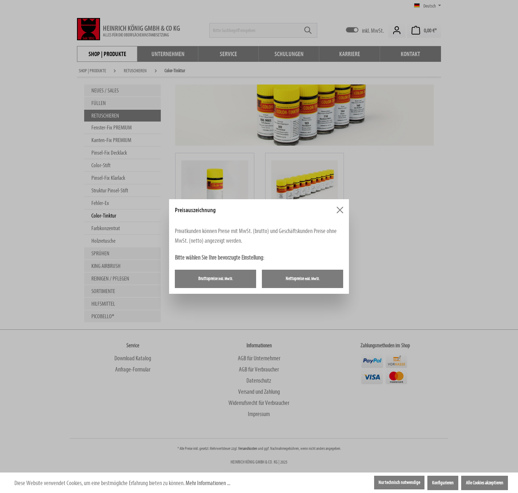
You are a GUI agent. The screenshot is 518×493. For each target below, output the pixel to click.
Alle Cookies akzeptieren (484, 483)
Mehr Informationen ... (208, 483)
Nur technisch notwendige (399, 482)
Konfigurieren (443, 483)
